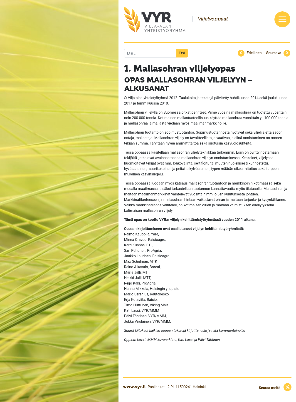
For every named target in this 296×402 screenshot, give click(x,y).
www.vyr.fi (134, 386)
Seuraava (273, 53)
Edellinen (254, 53)
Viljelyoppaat (212, 19)
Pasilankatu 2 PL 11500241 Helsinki (177, 387)
